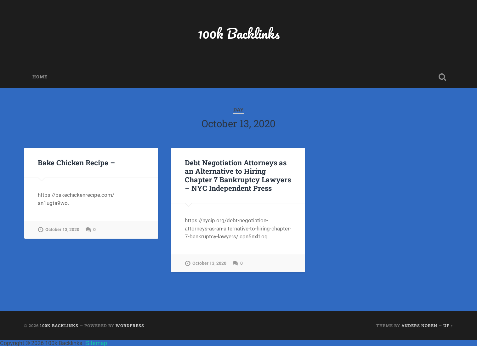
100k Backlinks (239, 33)
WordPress (130, 325)
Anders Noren (419, 325)
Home (40, 77)
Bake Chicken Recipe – (76, 162)
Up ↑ (448, 325)
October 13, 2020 (62, 229)
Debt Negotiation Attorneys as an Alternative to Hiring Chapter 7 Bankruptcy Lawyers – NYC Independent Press (238, 175)
